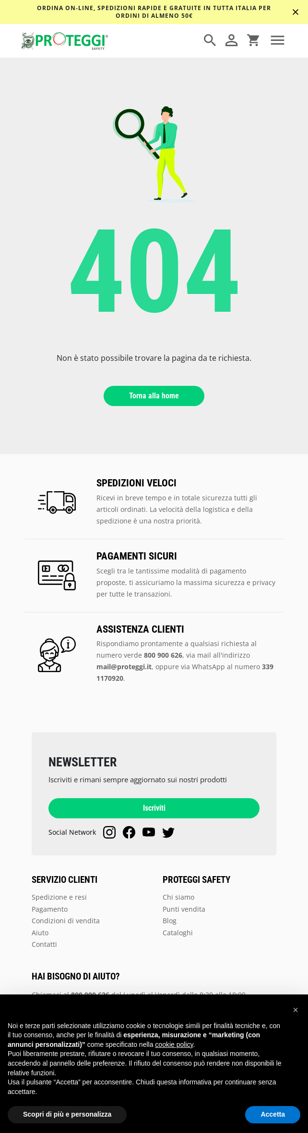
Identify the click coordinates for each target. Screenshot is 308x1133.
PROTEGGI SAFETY (196, 880)
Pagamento (50, 909)
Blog (170, 920)
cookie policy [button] (174, 1044)
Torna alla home (154, 395)
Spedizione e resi (59, 897)
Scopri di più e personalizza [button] (67, 1114)
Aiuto (40, 932)
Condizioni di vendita (66, 920)
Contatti (44, 944)
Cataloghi (178, 932)
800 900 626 (163, 655)
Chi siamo (178, 897)
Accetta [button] (273, 1114)
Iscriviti (154, 808)
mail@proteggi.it (124, 666)
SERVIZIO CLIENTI (64, 880)
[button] (295, 1010)
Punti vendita (184, 909)
